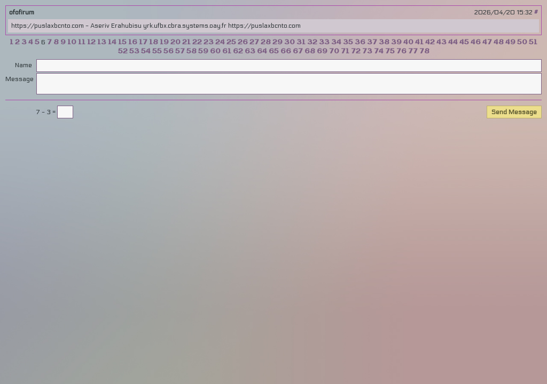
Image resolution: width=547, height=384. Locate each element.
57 (180, 51)
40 (408, 42)
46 (476, 42)
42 (430, 42)
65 (274, 51)
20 (175, 42)
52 (123, 51)
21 (186, 42)
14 (112, 42)
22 (197, 42)
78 (424, 51)
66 (285, 51)
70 (334, 51)
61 (226, 51)
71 (345, 51)
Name (23, 65)
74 (379, 51)
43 (441, 42)
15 (122, 42)
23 (209, 42)
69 (322, 51)
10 (71, 42)
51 (533, 42)
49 (510, 42)
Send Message (514, 112)
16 (132, 42)
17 (143, 42)
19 (164, 42)
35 (348, 42)
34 (336, 42)
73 (367, 51)
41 (419, 42)
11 (81, 42)
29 (277, 42)
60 (215, 51)
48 (499, 42)
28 (266, 42)
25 (231, 42)
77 (413, 51)
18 (153, 42)
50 (522, 42)
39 (396, 42)
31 (301, 42)
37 (372, 42)
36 (360, 42)
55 (157, 51)
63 (250, 51)
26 (243, 42)
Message (18, 79)
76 (401, 51)
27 (254, 42)
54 (146, 51)
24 (220, 42)
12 (91, 42)
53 (134, 51)
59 (203, 51)
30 (289, 42)
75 (390, 51)
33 (324, 42)
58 (191, 51)
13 (101, 42)
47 (487, 42)
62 (238, 51)
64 (262, 51)
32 (312, 42)
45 (464, 42)
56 (168, 51)
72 (356, 51)
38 (384, 42)
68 (309, 51)
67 (298, 51)
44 (453, 42)
